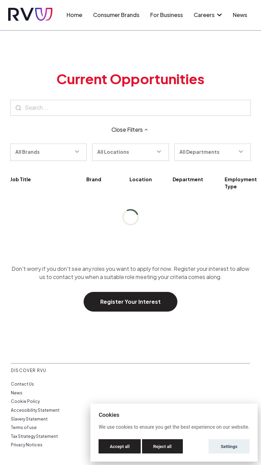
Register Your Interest (130, 301)
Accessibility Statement (35, 410)
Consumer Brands (116, 14)
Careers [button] (208, 14)
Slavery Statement (29, 419)
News (240, 14)
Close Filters (130, 129)
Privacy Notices (26, 444)
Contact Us (22, 384)
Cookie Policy (25, 401)
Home (74, 14)
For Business (166, 14)
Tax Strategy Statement (34, 436)
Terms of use (24, 427)
